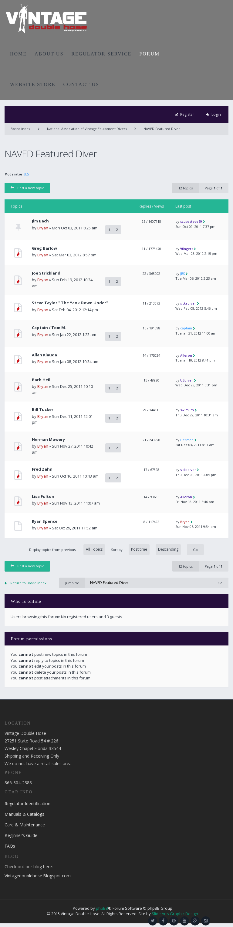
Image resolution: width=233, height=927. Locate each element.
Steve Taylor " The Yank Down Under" (70, 303)
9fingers (186, 248)
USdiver (186, 380)
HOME (18, 53)
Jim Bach (40, 221)
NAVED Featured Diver (162, 128)
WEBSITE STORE (33, 84)
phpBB (102, 908)
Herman (187, 440)
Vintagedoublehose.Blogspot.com (38, 876)
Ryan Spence (44, 521)
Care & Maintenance (25, 825)
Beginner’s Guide (21, 835)
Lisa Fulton (43, 497)
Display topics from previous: (67, 549)
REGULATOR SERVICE (101, 53)
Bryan (42, 228)
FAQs (10, 846)
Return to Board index (28, 583)
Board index (20, 128)
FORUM (149, 53)
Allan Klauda (44, 355)
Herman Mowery (48, 440)
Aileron (186, 355)
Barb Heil (41, 380)
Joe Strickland (46, 273)
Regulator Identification (27, 803)
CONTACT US (81, 84)
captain (186, 328)
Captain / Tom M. (49, 328)
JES (26, 174)
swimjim (187, 410)
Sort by (146, 549)
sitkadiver (188, 303)
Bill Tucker (42, 410)
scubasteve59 (191, 221)
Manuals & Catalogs (24, 814)
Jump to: (72, 583)
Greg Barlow (44, 248)
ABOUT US (49, 53)
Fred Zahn (42, 469)
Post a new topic (27, 187)
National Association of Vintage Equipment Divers (87, 128)
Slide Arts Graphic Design (175, 913)
